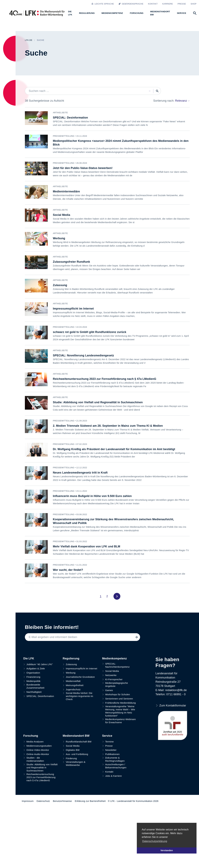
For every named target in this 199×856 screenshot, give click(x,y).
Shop (194, 4)
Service (107, 735)
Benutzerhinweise (62, 801)
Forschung (30, 735)
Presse (182, 4)
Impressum (28, 801)
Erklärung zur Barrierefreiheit (90, 801)
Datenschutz (43, 801)
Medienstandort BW (76, 735)
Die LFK (28, 658)
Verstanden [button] (166, 850)
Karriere (167, 4)
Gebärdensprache (131, 4)
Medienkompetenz (114, 658)
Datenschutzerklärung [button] (154, 841)
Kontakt (153, 4)
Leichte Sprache (102, 4)
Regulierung (71, 658)
